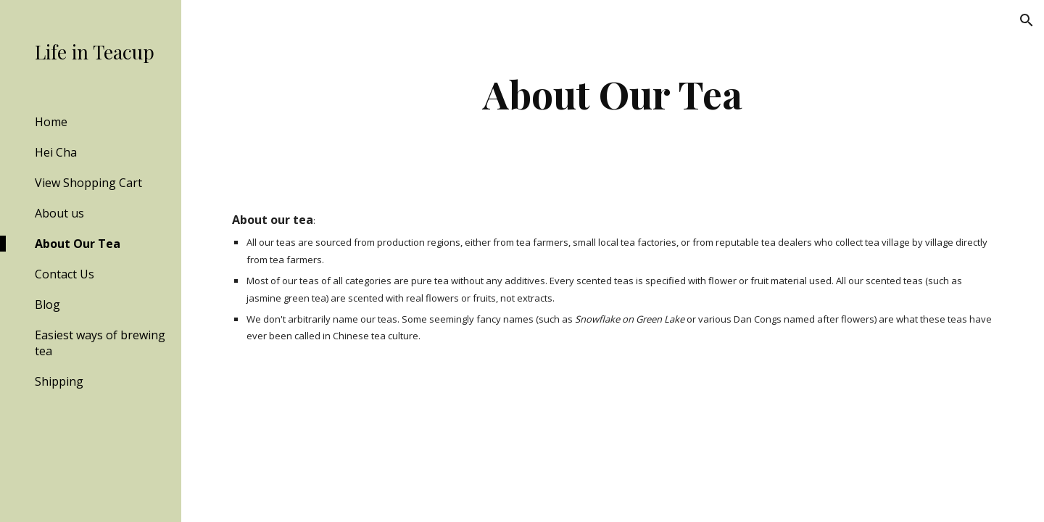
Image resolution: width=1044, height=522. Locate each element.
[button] (1026, 20)
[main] (612, 94)
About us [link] (59, 213)
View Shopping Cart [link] (88, 183)
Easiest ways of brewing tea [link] (100, 343)
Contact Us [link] (64, 274)
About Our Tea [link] (77, 244)
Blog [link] (47, 304)
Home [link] (51, 122)
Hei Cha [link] (56, 152)
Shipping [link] (59, 381)
